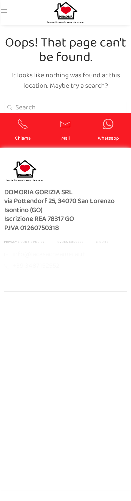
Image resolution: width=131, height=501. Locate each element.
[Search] (65, 107)
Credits (102, 243)
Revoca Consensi (70, 243)
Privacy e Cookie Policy (24, 243)
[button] (4, 11)
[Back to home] (65, 12)
